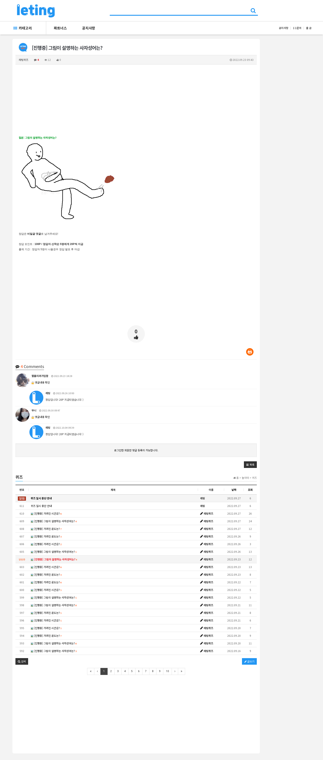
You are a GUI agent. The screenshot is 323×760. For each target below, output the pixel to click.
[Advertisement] (136, 99)
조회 (250, 489)
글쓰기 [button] (249, 661)
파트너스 (60, 28)
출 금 (308, 28)
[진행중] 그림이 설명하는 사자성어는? (54, 521)
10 (167, 671)
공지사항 (88, 28)
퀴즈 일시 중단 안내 (41, 506)
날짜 (234, 489)
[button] (250, 464)
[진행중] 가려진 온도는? (46, 529)
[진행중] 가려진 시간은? (46, 513)
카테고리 (23, 28)
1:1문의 (297, 28)
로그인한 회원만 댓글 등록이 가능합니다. (136, 450)
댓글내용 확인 (42, 382)
